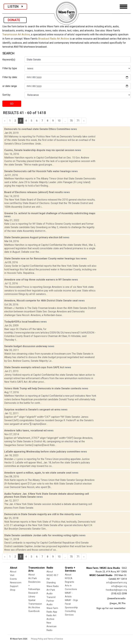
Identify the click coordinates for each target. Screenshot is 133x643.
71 (78, 120)
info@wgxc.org (119, 586)
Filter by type (9, 68)
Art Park (32, 578)
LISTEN (15, 6)
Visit (12, 575)
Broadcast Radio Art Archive (53, 38)
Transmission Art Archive (16, 34)
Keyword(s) (8, 59)
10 (59, 120)
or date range (9, 86)
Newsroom (15, 582)
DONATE (15, 20)
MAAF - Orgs (71, 600)
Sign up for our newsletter (111, 608)
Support (14, 586)
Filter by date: (9, 77)
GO (11, 103)
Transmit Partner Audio (51, 601)
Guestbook (34, 611)
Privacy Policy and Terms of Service (47, 639)
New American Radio (52, 626)
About (13, 571)
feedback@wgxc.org (116, 590)
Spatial (31, 600)
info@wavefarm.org (116, 582)
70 (71, 120)
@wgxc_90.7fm (117, 603)
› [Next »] (83, 120)
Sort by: (6, 94)
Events (13, 579)
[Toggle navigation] (123, 6)
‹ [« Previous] (4, 120)
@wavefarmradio (116, 598)
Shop (12, 590)
